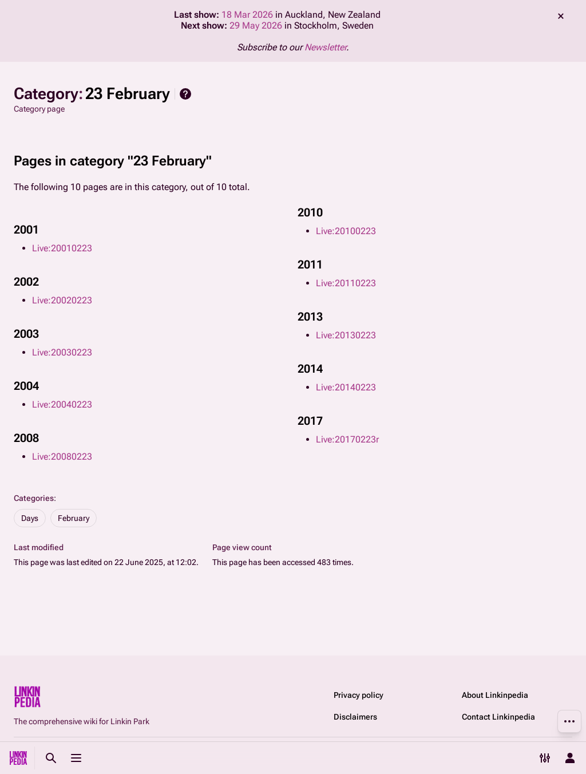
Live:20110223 (346, 283)
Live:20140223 (346, 387)
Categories (34, 498)
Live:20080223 (62, 456)
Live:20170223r (347, 439)
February (73, 518)
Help (185, 94)
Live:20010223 (62, 248)
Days (29, 518)
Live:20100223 (346, 231)
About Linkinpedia (495, 695)
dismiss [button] (561, 16)
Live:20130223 (346, 335)
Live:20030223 (62, 352)
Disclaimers (355, 716)
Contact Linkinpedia (498, 716)
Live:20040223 (62, 404)
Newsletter (325, 47)
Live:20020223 (62, 300)
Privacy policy (358, 695)
